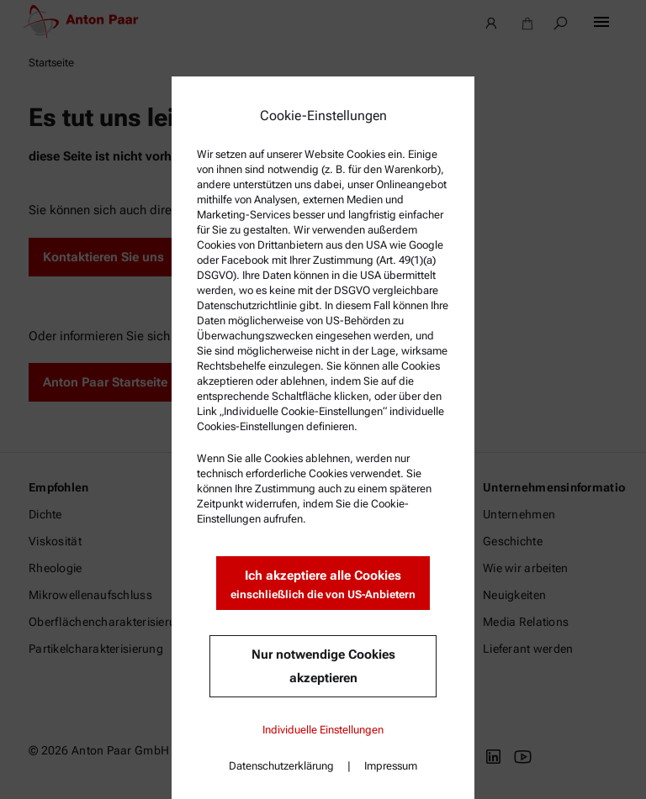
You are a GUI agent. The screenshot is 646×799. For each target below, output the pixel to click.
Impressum (390, 766)
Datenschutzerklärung (281, 766)
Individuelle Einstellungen (323, 729)
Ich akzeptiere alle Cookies (323, 585)
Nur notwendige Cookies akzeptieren (323, 666)
